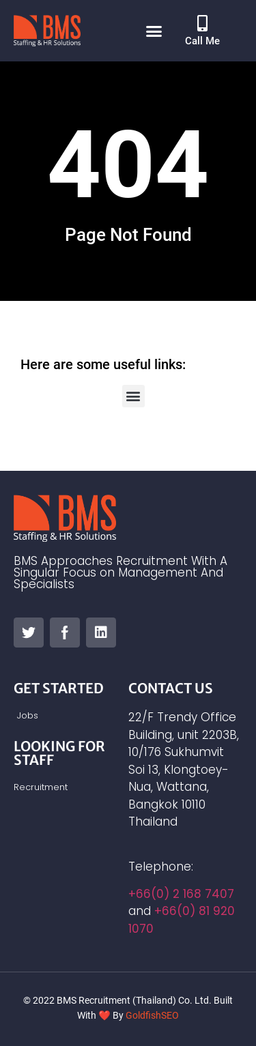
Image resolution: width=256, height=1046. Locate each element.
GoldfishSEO (152, 1015)
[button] (154, 31)
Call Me (202, 41)
